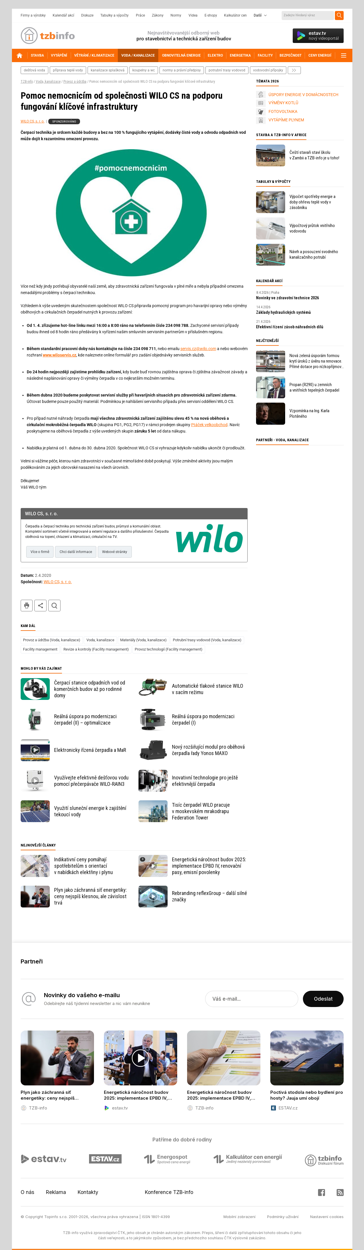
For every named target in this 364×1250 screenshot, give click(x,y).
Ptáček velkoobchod (209, 424)
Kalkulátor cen (235, 15)
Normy (176, 15)
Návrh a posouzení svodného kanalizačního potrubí (314, 254)
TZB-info (27, 82)
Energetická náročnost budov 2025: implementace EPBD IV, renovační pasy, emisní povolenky (209, 865)
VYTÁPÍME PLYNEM (286, 120)
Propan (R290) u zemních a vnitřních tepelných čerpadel (314, 387)
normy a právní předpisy (182, 70)
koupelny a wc (143, 70)
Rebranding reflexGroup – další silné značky (209, 896)
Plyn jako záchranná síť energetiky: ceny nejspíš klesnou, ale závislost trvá (90, 896)
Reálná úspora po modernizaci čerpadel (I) (203, 719)
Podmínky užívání (283, 1216)
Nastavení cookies (327, 1216)
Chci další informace (76, 552)
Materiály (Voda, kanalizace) (143, 640)
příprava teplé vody (68, 70)
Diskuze (87, 15)
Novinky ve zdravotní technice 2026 (287, 298)
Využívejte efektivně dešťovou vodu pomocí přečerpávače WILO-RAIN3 (91, 781)
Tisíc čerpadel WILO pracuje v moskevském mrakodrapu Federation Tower (201, 811)
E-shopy (211, 15)
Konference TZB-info (169, 1192)
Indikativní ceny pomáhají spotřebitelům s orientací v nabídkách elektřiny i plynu (83, 865)
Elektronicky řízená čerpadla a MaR (90, 750)
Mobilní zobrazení (239, 1216)
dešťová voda (34, 70)
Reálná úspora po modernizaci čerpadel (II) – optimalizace (85, 719)
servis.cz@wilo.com (198, 348)
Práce (140, 15)
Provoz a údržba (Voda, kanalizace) (51, 640)
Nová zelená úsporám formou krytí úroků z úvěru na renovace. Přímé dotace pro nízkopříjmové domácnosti (316, 361)
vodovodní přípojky (268, 70)
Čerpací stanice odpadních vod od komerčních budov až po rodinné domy (89, 689)
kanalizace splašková (108, 70)
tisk (27, 605)
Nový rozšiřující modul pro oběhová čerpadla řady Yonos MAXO (208, 750)
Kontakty (88, 1192)
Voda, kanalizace (48, 82)
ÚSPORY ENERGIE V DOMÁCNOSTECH (303, 94)
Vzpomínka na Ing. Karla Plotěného (309, 413)
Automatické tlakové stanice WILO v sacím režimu (207, 689)
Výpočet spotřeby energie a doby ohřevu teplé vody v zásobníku (312, 202)
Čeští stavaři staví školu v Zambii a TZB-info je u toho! (314, 155)
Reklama (56, 1192)
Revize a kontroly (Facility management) (96, 649)
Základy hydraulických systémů (283, 312)
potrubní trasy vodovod (227, 70)
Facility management (40, 649)
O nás (27, 1192)
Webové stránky (114, 552)
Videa (193, 15)
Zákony (158, 15)
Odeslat (323, 999)
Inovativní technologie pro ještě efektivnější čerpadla (205, 781)
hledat (54, 605)
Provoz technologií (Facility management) (169, 649)
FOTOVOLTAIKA (283, 111)
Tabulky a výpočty (114, 15)
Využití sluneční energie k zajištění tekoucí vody (90, 811)
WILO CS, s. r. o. (33, 121)
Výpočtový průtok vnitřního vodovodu (312, 228)
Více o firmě (40, 552)
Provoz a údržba (74, 82)
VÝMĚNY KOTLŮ (283, 102)
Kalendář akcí (63, 15)
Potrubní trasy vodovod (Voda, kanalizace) (207, 640)
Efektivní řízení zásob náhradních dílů (289, 327)
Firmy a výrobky (33, 15)
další (294, 70)
